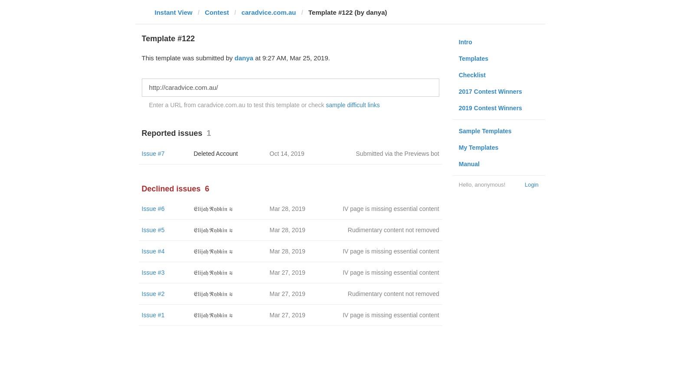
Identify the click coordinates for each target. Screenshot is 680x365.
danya (244, 58)
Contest (217, 12)
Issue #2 (153, 293)
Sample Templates (485, 131)
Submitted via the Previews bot (397, 153)
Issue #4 (153, 251)
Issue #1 (153, 315)
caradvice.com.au (269, 12)
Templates (473, 58)
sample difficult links (352, 105)
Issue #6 (153, 208)
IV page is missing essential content (391, 208)
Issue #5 (153, 230)
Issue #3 (153, 272)
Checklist (472, 75)
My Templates (479, 147)
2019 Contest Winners (490, 108)
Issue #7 (153, 153)
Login (532, 184)
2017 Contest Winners (490, 91)
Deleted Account (216, 153)
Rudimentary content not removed (393, 230)
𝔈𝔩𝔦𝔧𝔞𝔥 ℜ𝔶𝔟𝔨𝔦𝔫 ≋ (213, 208)
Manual (469, 164)
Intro (465, 42)
